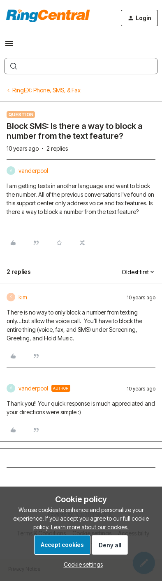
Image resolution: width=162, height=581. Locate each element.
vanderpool (33, 170)
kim (23, 297)
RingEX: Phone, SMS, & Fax (46, 90)
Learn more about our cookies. (90, 527)
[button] (9, 46)
